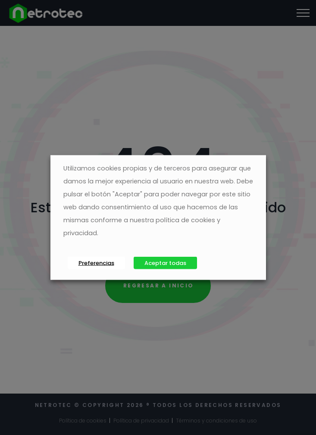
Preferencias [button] (96, 263)
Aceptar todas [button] (165, 263)
